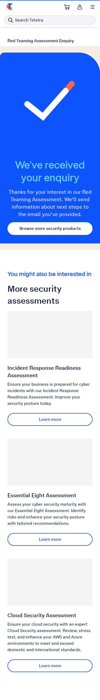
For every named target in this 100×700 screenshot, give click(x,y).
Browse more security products (50, 228)
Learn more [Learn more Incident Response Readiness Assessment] (50, 419)
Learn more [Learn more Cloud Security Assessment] (50, 665)
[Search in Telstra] (50, 20)
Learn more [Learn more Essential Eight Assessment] (50, 539)
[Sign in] (79, 7)
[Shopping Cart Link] (67, 7)
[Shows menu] (92, 7)
